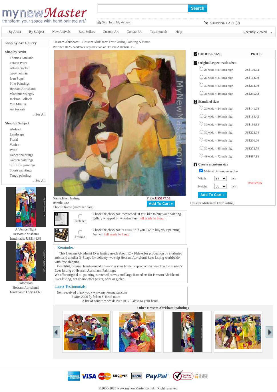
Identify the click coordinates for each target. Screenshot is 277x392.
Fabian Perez (18, 63)
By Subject (36, 32)
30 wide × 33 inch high (231, 85)
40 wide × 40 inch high (231, 140)
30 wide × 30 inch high (231, 124)
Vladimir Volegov (22, 94)
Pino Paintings (20, 84)
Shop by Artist (15, 52)
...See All (39, 114)
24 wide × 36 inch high (231, 116)
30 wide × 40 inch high (231, 132)
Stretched (79, 221)
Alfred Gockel (19, 68)
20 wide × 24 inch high (231, 108)
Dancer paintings (21, 155)
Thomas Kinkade (21, 58)
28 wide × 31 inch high (231, 77)
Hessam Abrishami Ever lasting (87, 253)
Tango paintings (21, 175)
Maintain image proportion (221, 171)
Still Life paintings (22, 165)
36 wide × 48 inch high (231, 148)
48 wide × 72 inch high (231, 156)
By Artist (15, 32)
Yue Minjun (18, 104)
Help (179, 32)
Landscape (17, 134)
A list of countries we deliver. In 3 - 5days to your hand (120, 301)
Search (197, 8)
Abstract (15, 129)
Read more (112, 297)
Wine (13, 150)
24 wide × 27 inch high (231, 69)
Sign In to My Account (117, 22)
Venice (14, 145)
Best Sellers (87, 32)
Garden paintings (21, 160)
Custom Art (111, 32)
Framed (80, 237)
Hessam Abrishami (66, 42)
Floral (14, 140)
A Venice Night (25, 229)
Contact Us (134, 32)
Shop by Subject (17, 123)
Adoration (26, 283)
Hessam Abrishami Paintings (95, 270)
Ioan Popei (17, 78)
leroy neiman (19, 73)
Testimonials (158, 32)
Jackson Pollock (21, 99)
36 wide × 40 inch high (231, 93)
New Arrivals (61, 32)
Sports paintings (21, 170)
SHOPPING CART (222, 23)
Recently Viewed (257, 32)
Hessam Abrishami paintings (168, 308)
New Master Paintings (44, 13)
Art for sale (17, 109)
